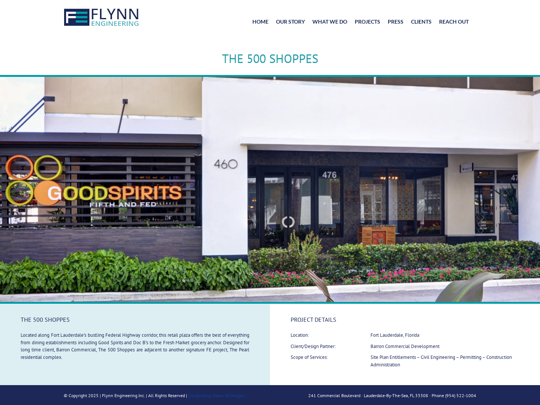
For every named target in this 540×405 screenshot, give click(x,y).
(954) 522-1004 (460, 395)
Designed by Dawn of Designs (216, 395)
